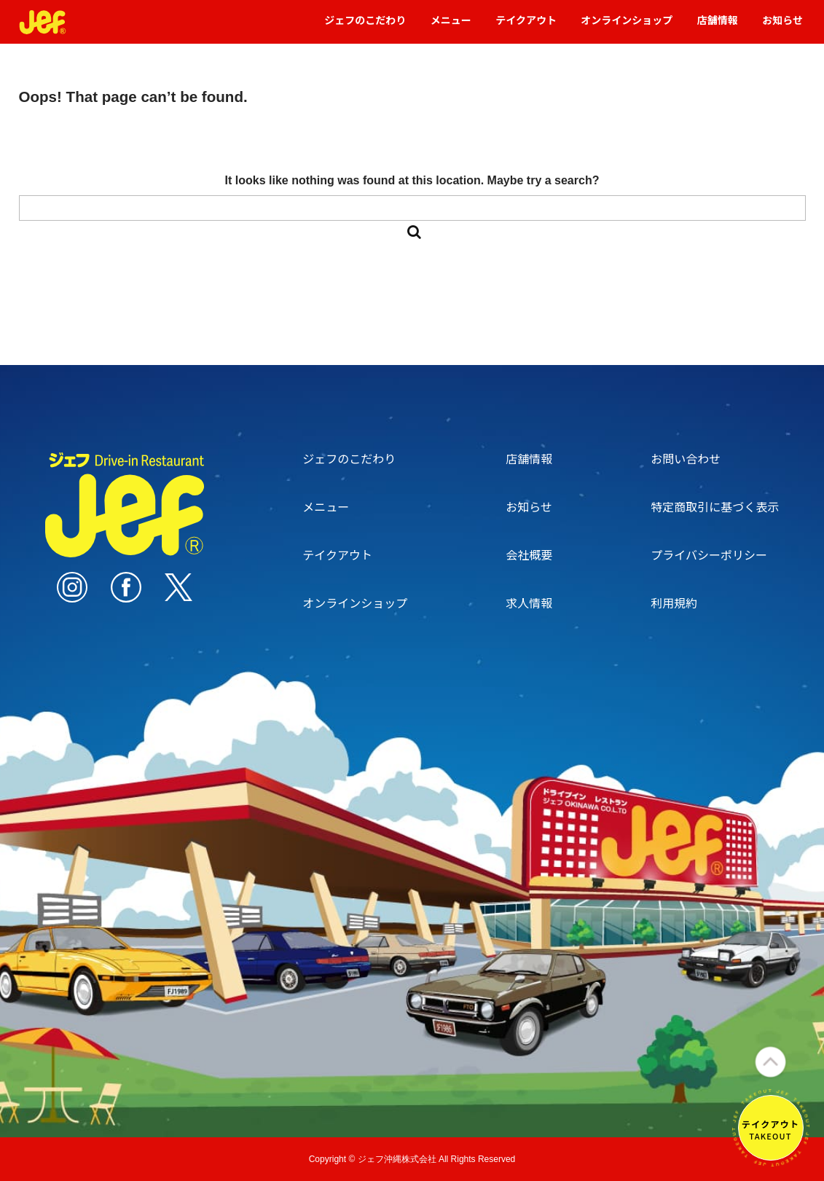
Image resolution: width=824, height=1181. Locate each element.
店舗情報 (717, 27)
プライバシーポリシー (709, 554)
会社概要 (529, 554)
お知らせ (782, 27)
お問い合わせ (686, 458)
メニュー (451, 27)
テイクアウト (526, 27)
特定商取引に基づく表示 (715, 506)
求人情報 (529, 602)
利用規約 (674, 602)
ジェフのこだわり (365, 27)
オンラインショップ (626, 27)
